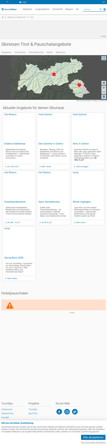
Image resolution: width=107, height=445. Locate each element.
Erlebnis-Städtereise (14, 144)
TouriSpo (32, 409)
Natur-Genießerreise (49, 202)
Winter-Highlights (82, 202)
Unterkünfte (20, 52)
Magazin (69, 9)
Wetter (49, 52)
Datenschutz (7, 413)
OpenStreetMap (85, 101)
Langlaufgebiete (42, 9)
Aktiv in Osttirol (81, 144)
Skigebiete (6, 52)
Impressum (7, 409)
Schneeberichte (35, 52)
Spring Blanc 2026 (13, 258)
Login (24, 2)
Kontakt (5, 417)
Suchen (101, 9)
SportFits (32, 413)
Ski (77, 9)
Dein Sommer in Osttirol (51, 144)
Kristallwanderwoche (15, 202)
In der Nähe (104, 9)
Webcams (60, 52)
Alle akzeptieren (93, 437)
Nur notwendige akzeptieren (93, 442)
